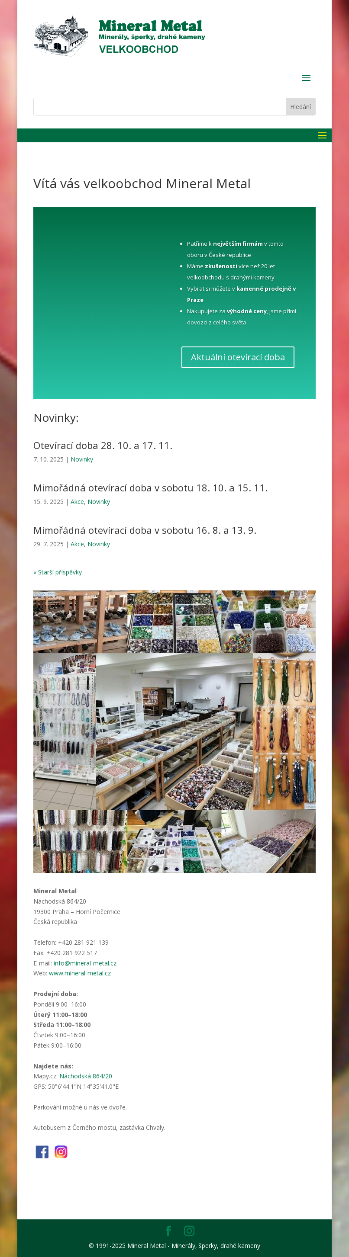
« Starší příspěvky (57, 572)
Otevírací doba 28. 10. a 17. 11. (102, 445)
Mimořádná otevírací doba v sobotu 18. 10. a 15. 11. (150, 487)
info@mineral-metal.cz (85, 963)
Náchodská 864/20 (85, 1076)
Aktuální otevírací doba (238, 357)
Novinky (82, 459)
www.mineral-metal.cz (80, 973)
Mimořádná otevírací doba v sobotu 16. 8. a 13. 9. (144, 529)
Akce (77, 501)
